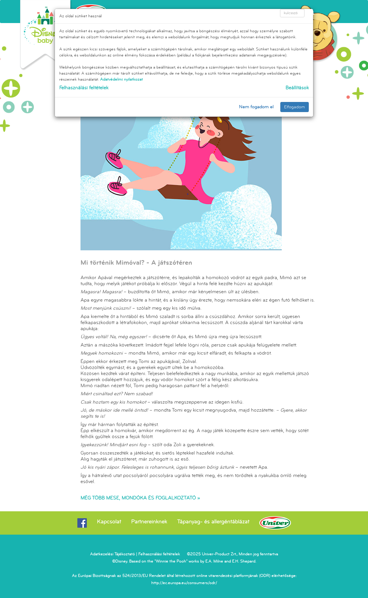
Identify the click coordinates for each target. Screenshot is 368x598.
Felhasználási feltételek (83, 88)
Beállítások (297, 88)
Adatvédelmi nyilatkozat (121, 79)
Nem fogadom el (256, 107)
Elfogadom (294, 107)
